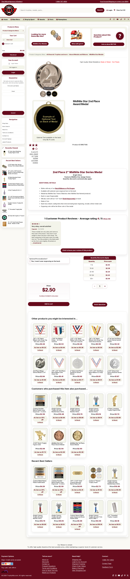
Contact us (45, 564)
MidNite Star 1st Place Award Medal (77, 444)
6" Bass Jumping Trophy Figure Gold (113, 409)
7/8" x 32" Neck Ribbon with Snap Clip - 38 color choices (40, 340)
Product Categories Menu (11, 30)
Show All (107, 219)
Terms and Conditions (49, 568)
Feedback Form (107, 567)
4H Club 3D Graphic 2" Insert (16, 215)
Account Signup (6, 139)
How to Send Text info (50, 570)
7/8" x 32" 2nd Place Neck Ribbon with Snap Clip (58, 372)
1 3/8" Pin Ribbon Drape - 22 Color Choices (57, 340)
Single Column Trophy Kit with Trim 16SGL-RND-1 (95, 517)
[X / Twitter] (128, 575)
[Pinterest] (124, 575)
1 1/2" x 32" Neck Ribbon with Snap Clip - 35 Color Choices (77, 340)
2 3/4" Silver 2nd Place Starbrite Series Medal (114, 372)
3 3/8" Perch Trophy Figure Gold (39, 444)
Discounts (45, 562)
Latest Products (6, 142)
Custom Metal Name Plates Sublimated (39, 481)
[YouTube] (119, 575)
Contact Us (5, 136)
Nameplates (61, 19)
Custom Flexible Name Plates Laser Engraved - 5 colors (39, 410)
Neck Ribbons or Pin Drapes (65, 188)
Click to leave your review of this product (77, 250)
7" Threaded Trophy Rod (15, 209)
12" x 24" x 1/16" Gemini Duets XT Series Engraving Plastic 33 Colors (15, 172)
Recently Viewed (11, 148)
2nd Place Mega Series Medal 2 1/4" (39, 371)
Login (13, 72)
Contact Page (106, 563)
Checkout (13, 55)
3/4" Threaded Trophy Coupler (112, 516)
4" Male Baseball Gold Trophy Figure (14, 178)
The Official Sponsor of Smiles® (12, 1)
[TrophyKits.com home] (9, 10)
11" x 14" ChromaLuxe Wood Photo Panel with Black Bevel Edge (16, 198)
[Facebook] (113, 575)
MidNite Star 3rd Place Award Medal (58, 444)
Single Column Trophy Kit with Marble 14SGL (75, 410)
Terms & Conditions (7, 132)
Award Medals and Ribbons (78, 54)
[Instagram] (116, 575)
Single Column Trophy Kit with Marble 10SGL (94, 410)
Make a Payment (78, 568)
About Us (4, 129)
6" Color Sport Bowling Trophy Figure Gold (14, 152)
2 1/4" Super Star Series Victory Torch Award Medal (16, 165)
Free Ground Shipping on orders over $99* (114, 1)
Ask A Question (99, 304)
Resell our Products (49, 573)
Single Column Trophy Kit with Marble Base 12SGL (58, 410)
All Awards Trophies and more (57, 54)
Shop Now (5, 123)
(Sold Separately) (69, 199)
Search (100, 10)
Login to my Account (79, 562)
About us (45, 560)
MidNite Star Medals (96, 54)
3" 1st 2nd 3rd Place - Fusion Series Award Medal (114, 340)
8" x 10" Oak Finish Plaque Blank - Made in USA (15, 222)
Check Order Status (79, 566)
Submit (13, 113)
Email (13, 91)
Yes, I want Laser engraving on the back (45, 261)
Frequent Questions (49, 566)
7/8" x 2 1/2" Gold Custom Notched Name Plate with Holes (76, 482)
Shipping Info (76, 560)
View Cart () (120, 10)
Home (4, 19)
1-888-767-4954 (61, 1)
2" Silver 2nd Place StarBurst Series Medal (76, 372)
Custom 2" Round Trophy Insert (94, 481)
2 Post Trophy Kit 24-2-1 (15, 190)
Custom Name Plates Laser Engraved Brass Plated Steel (16, 184)
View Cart (9, 39)
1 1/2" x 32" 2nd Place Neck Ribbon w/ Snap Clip (96, 372)
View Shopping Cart (79, 570)
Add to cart (49, 304)
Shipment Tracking (78, 564)
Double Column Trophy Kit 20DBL (15, 203)
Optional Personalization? (38, 259)
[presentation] (13, 103)
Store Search (6, 126)
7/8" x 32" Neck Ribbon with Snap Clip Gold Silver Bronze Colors (96, 340)
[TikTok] (122, 575)
